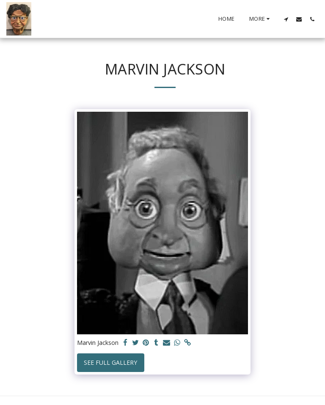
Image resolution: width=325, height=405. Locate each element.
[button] (286, 19)
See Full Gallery (110, 362)
